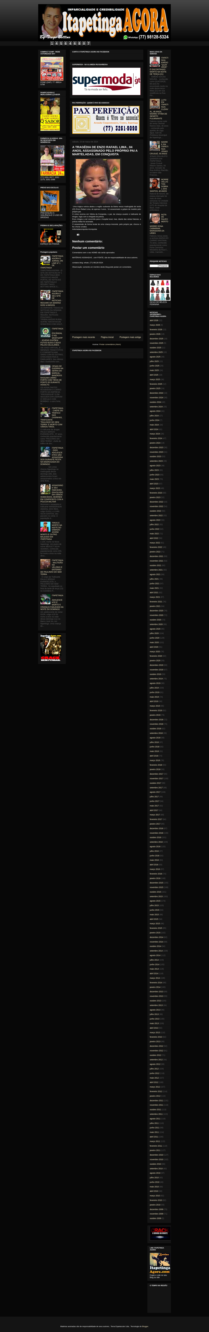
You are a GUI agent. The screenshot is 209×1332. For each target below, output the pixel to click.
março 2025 (155, 379)
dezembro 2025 (156, 339)
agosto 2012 (155, 1064)
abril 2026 (154, 320)
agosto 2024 (155, 411)
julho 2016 (154, 851)
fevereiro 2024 (156, 438)
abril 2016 (154, 865)
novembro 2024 (156, 397)
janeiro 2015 (155, 933)
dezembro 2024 (156, 393)
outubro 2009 (155, 1218)
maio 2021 (154, 588)
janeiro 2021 (155, 606)
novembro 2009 (156, 1214)
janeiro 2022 (155, 552)
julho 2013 (154, 1014)
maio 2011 (154, 1132)
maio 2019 (154, 697)
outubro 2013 (155, 1001)
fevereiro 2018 (156, 765)
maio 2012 (154, 1078)
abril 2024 (154, 429)
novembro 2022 (156, 506)
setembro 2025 (156, 352)
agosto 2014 (155, 955)
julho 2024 (154, 416)
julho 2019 (154, 688)
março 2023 (155, 488)
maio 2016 (154, 860)
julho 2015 (154, 905)
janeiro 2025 (155, 388)
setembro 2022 (156, 515)
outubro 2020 (155, 620)
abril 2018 (154, 756)
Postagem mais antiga (130, 337)
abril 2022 (154, 538)
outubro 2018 (155, 728)
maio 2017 (154, 806)
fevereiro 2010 (156, 1200)
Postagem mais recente (83, 337)
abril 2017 (154, 810)
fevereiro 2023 (156, 493)
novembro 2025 (156, 343)
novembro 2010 (156, 1159)
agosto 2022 (155, 520)
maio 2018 (154, 751)
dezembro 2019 (156, 665)
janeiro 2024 (155, 443)
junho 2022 (154, 529)
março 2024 (155, 434)
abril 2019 (154, 701)
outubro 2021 (155, 565)
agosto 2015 (155, 901)
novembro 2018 (156, 724)
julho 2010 (154, 1177)
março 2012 (155, 1087)
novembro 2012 (156, 1051)
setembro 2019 (156, 679)
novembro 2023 (156, 452)
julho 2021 (154, 579)
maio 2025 (154, 370)
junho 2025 (154, 366)
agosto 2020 (155, 629)
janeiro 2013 (155, 1041)
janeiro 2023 (155, 497)
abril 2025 (154, 375)
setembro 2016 (156, 842)
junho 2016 (154, 856)
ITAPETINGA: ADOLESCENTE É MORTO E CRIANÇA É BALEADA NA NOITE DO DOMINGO (51, 602)
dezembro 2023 (156, 447)
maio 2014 (154, 969)
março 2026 (155, 325)
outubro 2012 (155, 1055)
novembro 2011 (156, 1105)
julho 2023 (154, 470)
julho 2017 (154, 796)
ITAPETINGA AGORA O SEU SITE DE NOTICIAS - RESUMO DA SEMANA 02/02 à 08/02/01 (51, 298)
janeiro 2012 (155, 1096)
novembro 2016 (156, 833)
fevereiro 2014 (156, 982)
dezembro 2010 (156, 1155)
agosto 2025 (155, 357)
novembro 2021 (156, 561)
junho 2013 (154, 1019)
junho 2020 (154, 638)
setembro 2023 (156, 461)
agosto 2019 (155, 683)
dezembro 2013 (156, 991)
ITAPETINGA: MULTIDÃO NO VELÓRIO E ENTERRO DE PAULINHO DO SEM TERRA (51, 567)
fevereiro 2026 (156, 329)
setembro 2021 (156, 570)
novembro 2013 (156, 996)
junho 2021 (154, 583)
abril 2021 (154, 592)
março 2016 (155, 869)
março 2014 (155, 978)
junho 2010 (154, 1182)
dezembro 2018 (156, 719)
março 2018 (155, 760)
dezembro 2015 (156, 883)
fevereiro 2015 (156, 928)
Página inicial (107, 337)
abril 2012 (154, 1082)
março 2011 (155, 1141)
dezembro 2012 (156, 1046)
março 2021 (155, 597)
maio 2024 (154, 425)
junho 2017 (154, 801)
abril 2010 (154, 1191)
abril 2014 (154, 973)
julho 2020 (154, 633)
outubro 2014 (155, 946)
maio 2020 (154, 642)
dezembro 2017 (156, 774)
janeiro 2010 (155, 1205)
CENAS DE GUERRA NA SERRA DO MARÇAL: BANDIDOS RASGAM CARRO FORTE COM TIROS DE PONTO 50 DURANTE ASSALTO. (51, 375)
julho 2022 (154, 524)
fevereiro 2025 (156, 384)
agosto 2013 (155, 1010)
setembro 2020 (156, 624)
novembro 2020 (156, 615)
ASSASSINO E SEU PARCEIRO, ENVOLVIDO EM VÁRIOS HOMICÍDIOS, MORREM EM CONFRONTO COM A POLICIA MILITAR (51, 493)
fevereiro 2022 (156, 547)
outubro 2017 (155, 783)
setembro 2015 (156, 896)
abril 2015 (154, 919)
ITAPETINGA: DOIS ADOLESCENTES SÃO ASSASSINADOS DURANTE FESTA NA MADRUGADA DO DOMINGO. (51, 456)
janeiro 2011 (155, 1150)
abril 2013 (154, 1028)
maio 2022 (154, 533)
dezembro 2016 (156, 828)
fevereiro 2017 (156, 819)
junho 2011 (154, 1128)
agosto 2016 (155, 846)
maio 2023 (154, 479)
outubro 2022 (155, 511)
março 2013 (155, 1032)
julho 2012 (154, 1069)
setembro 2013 (156, 1005)
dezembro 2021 (156, 556)
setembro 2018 (156, 733)
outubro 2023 (155, 456)
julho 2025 (154, 361)
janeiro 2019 (155, 715)
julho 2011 (154, 1123)
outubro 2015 (155, 892)
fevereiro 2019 (156, 710)
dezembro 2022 (156, 502)
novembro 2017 (156, 778)
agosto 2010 (155, 1173)
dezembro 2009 (156, 1209)
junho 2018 (154, 747)
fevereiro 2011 (156, 1146)
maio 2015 (154, 914)
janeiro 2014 (155, 987)
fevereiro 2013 (156, 1037)
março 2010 (155, 1196)
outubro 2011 (155, 1109)
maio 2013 (154, 1023)
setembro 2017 (156, 788)
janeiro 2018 (155, 769)
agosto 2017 (155, 792)
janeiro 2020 (155, 660)
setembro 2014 (156, 951)
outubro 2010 (155, 1164)
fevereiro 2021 (156, 602)
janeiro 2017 (155, 824)
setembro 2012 (156, 1059)
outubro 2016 (155, 837)
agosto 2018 (155, 738)
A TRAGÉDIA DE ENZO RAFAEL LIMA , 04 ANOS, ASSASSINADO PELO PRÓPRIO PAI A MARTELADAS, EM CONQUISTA (104, 150)
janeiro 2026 (155, 334)
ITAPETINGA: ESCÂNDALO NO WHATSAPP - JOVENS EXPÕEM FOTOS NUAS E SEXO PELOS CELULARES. (51, 337)
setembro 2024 (156, 407)
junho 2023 (154, 475)
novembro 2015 (156, 887)
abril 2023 (154, 484)
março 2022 (155, 543)
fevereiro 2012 (156, 1091)
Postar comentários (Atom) (110, 344)
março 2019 (155, 706)
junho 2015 (154, 910)
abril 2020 (154, 647)
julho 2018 (154, 742)
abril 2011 (154, 1137)
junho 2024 (154, 420)
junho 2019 (154, 692)
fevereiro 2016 (156, 874)
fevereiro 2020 (156, 656)
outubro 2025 (155, 348)
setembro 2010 (156, 1168)
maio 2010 (154, 1187)
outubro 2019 (155, 674)
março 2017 (155, 815)
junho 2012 (154, 1073)
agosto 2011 (155, 1119)
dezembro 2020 (156, 611)
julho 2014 (154, 960)
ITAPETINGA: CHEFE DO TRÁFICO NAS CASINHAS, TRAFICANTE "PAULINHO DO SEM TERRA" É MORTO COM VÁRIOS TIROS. (51, 417)
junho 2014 (154, 964)
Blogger (145, 1326)
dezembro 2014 (156, 937)
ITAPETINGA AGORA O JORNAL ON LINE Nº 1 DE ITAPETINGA (51, 262)
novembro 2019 (156, 670)
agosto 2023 (155, 465)
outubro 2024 (155, 402)
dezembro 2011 (156, 1100)
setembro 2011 (156, 1114)
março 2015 (155, 923)
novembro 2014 (156, 942)
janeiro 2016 (155, 878)
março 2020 (155, 651)
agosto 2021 (155, 574)
